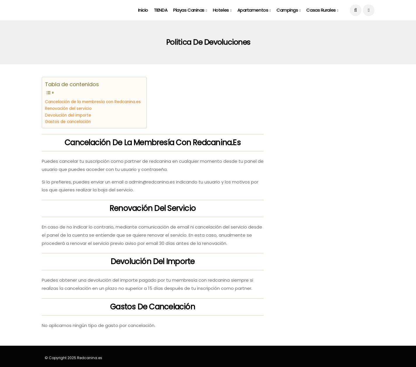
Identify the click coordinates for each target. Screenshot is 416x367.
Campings (287, 10)
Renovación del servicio (68, 108)
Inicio (143, 10)
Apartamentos (252, 10)
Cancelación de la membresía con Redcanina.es (93, 102)
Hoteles (221, 10)
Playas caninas (188, 10)
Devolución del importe (68, 115)
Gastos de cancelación (68, 121)
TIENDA (160, 10)
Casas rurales (320, 10)
